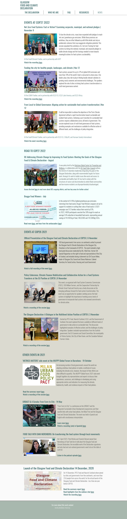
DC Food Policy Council (88, 168)
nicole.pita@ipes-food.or (62, 507)
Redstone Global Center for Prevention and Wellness (80, 166)
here (40, 62)
